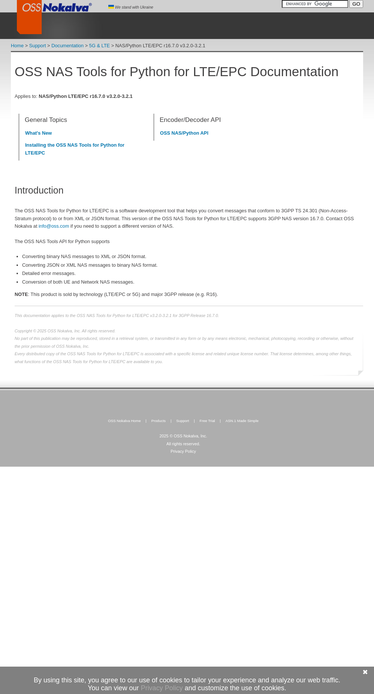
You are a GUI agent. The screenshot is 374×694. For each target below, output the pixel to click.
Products (158, 421)
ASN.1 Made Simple (242, 421)
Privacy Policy (183, 451)
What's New (38, 133)
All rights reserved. (183, 444)
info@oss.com (54, 226)
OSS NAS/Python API (184, 133)
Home (17, 45)
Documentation (67, 45)
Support (37, 45)
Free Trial (207, 421)
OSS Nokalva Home (124, 421)
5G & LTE (99, 45)
